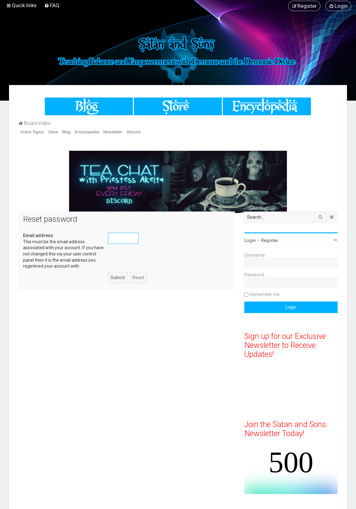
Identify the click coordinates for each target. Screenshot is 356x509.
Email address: (38, 235)
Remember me (265, 294)
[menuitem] (52, 5)
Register (270, 240)
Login (250, 240)
